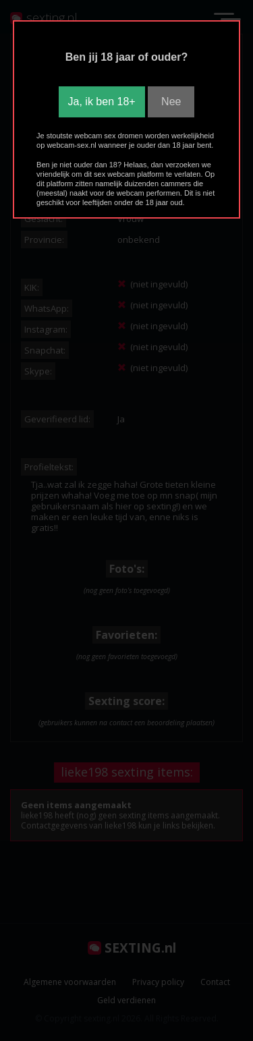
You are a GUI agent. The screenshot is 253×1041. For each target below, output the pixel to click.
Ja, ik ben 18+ (102, 101)
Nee (171, 101)
